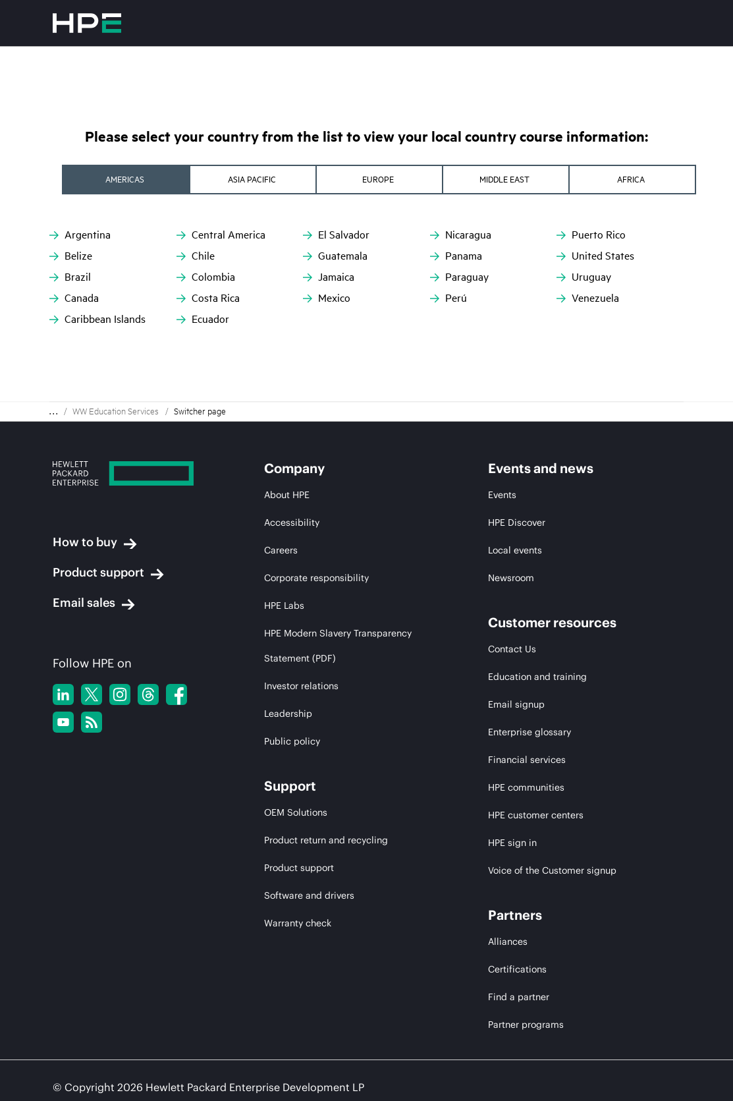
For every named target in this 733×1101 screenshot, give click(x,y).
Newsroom (511, 549)
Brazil (70, 277)
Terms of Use (127, 1081)
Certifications (517, 940)
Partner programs (526, 996)
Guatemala (335, 256)
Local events (515, 521)
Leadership (288, 685)
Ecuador (202, 319)
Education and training (537, 648)
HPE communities (526, 758)
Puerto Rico (591, 235)
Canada (74, 298)
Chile (195, 256)
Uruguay (584, 277)
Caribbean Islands (97, 319)
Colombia (205, 277)
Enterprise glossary (529, 703)
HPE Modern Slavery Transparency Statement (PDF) (338, 616)
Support (290, 757)
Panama (456, 256)
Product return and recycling (326, 811)
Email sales (94, 574)
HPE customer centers (536, 786)
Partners (515, 886)
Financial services (527, 731)
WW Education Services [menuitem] (115, 382)
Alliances (508, 912)
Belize (70, 256)
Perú (448, 298)
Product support (108, 543)
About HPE (287, 466)
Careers (281, 521)
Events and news (540, 439)
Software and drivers (309, 866)
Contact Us (512, 620)
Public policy (292, 712)
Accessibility (291, 493)
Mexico (326, 298)
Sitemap (470, 1081)
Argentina (80, 235)
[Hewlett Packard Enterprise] (134, 446)
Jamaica (328, 277)
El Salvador (336, 235)
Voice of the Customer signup (552, 841)
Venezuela (588, 298)
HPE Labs (284, 576)
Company (294, 439)
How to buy (95, 513)
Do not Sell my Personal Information (359, 1081)
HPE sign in (512, 814)
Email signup (516, 675)
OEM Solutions (295, 783)
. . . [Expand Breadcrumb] (53, 383)
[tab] (114, 179)
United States (595, 256)
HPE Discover (516, 493)
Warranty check (297, 894)
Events (502, 466)
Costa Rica (208, 298)
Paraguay (459, 277)
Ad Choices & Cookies (218, 1081)
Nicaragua (460, 235)
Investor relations (301, 657)
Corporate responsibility (316, 549)
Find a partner (518, 968)
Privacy (68, 1081)
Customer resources (552, 593)
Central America (220, 235)
